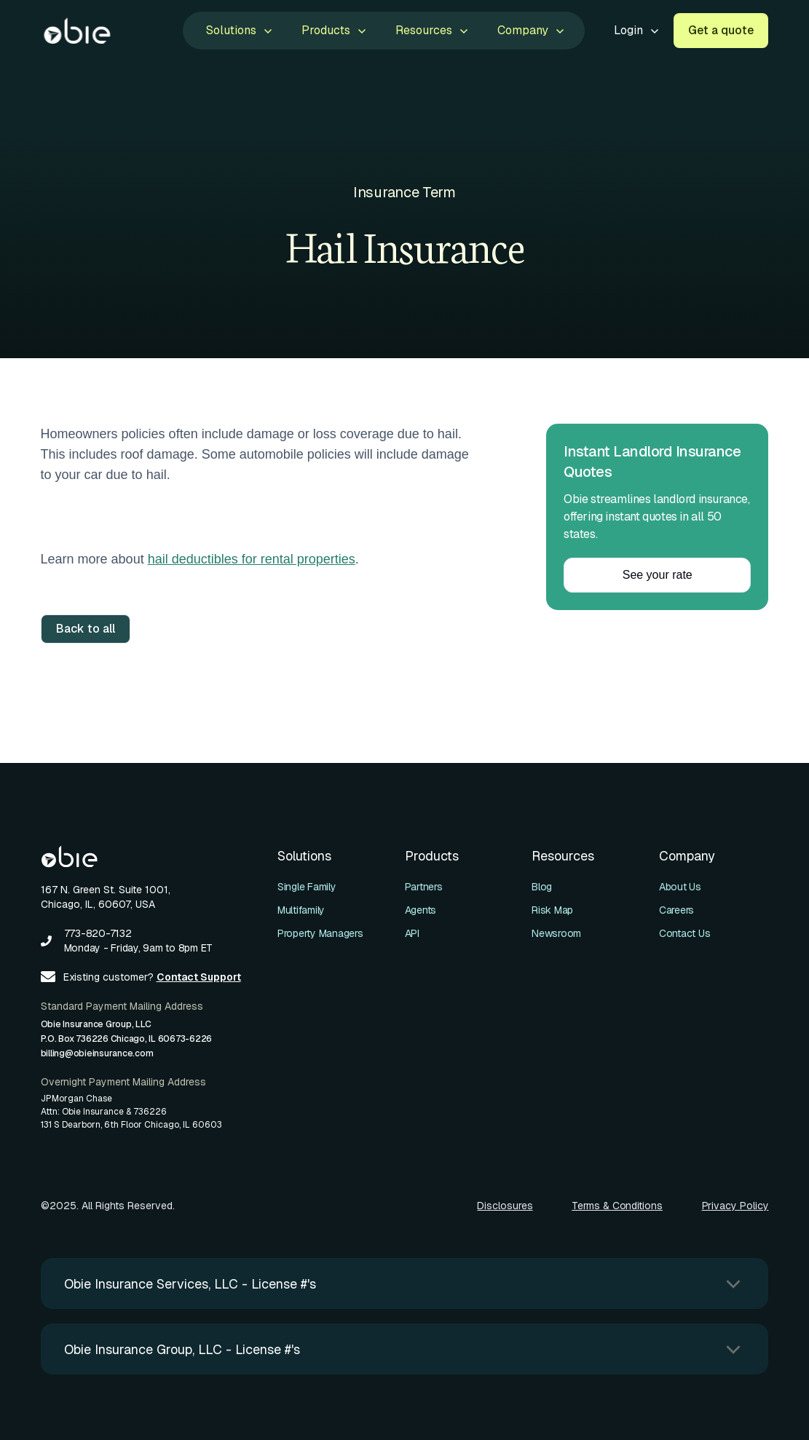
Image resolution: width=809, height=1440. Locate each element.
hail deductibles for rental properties (251, 559)
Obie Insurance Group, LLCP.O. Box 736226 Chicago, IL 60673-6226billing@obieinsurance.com (127, 1038)
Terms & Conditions (617, 1205)
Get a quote (721, 30)
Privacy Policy (735, 1205)
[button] (237, 31)
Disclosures (504, 1205)
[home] (77, 30)
